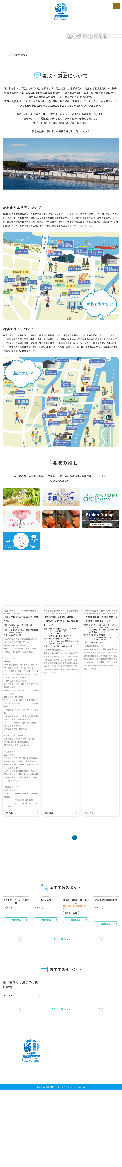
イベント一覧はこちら (61, 1085)
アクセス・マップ (43, 1154)
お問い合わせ (69, 1154)
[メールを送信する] (80, 1132)
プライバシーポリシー (86, 1154)
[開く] (116, 6)
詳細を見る (16, 971)
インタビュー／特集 (101, 1149)
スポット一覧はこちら (61, 988)
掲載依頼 (57, 1154)
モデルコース (69, 1149)
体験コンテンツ (39, 1149)
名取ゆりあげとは (19, 1149)
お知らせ (30, 1154)
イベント (55, 1149)
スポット (83, 1149)
